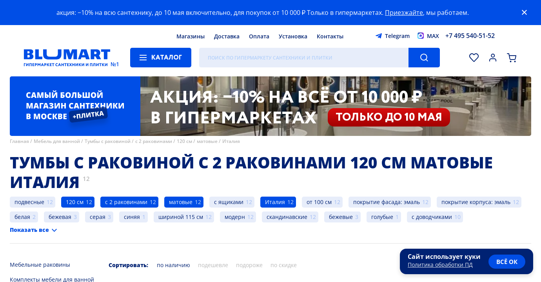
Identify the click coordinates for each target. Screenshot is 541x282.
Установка (293, 36)
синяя (132, 217)
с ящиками (228, 202)
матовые (207, 141)
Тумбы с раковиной (108, 141)
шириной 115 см (180, 217)
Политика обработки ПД (440, 264)
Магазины (190, 36)
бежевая (60, 217)
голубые (382, 217)
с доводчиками (432, 217)
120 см (184, 141)
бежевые (341, 217)
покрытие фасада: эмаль (386, 202)
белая (22, 217)
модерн (235, 217)
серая (97, 217)
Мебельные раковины (40, 264)
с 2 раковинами (153, 141)
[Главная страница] (67, 57)
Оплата (259, 36)
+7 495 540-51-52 (470, 35)
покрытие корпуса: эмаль (475, 202)
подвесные (29, 202)
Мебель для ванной (57, 141)
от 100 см (319, 202)
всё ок (506, 262)
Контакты (330, 36)
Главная (19, 141)
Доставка (227, 36)
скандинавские (287, 217)
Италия (231, 141)
